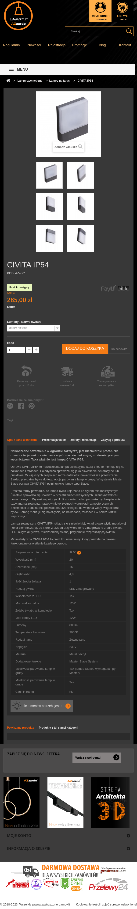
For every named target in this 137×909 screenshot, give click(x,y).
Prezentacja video (54, 439)
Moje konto (19, 835)
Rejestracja (57, 45)
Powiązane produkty (20, 727)
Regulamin (11, 45)
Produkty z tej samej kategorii (58, 727)
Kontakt (125, 45)
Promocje (79, 45)
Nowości (34, 45)
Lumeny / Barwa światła (24, 321)
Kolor (11, 306)
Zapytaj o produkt (113, 439)
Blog (102, 45)
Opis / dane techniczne (22, 439)
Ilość (10, 343)
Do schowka (119, 349)
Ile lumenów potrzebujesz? (42, 706)
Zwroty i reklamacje (83, 439)
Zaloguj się (100, 11)
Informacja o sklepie (28, 848)
